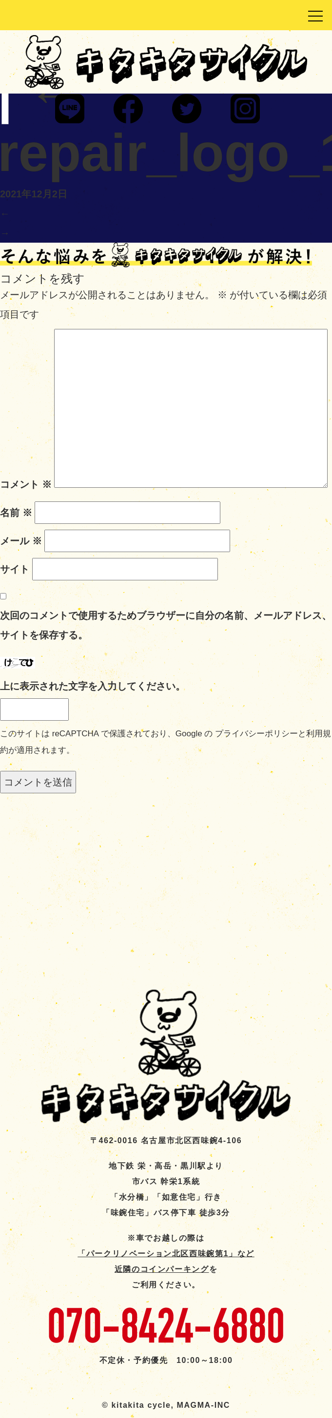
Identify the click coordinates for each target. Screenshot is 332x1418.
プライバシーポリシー (256, 733)
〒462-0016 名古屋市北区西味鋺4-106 (166, 1140)
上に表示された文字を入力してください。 (92, 686)
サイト (14, 569)
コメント (26, 484)
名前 (16, 512)
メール (21, 541)
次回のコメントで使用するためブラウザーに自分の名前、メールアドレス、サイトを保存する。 (166, 625)
